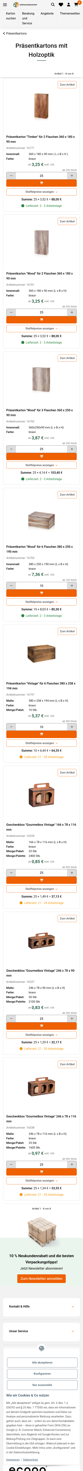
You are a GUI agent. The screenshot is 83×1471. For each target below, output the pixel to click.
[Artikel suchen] (53, 4)
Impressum (13, 1459)
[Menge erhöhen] (72, 175)
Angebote (47, 13)
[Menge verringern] (11, 175)
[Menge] (41, 175)
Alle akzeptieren (42, 1362)
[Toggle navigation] (5, 4)
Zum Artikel (67, 84)
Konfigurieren (42, 1373)
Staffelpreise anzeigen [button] (39, 191)
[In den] (41, 183)
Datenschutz (30, 1459)
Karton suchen (11, 16)
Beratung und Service (28, 18)
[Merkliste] (61, 4)
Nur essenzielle (42, 1385)
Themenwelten (70, 13)
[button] (68, 4)
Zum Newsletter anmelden (41, 1279)
